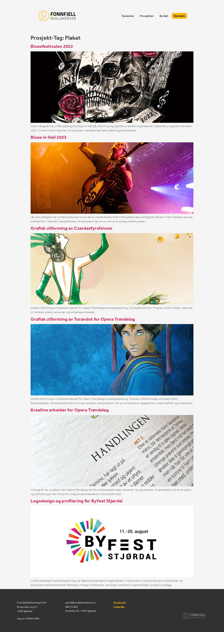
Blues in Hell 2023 (48, 137)
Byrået (185, 18)
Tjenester (149, 18)
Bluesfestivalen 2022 (52, 46)
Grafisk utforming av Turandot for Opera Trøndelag (83, 319)
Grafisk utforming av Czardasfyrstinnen (71, 228)
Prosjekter (168, 18)
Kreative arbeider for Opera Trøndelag (70, 410)
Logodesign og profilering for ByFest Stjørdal (77, 501)
